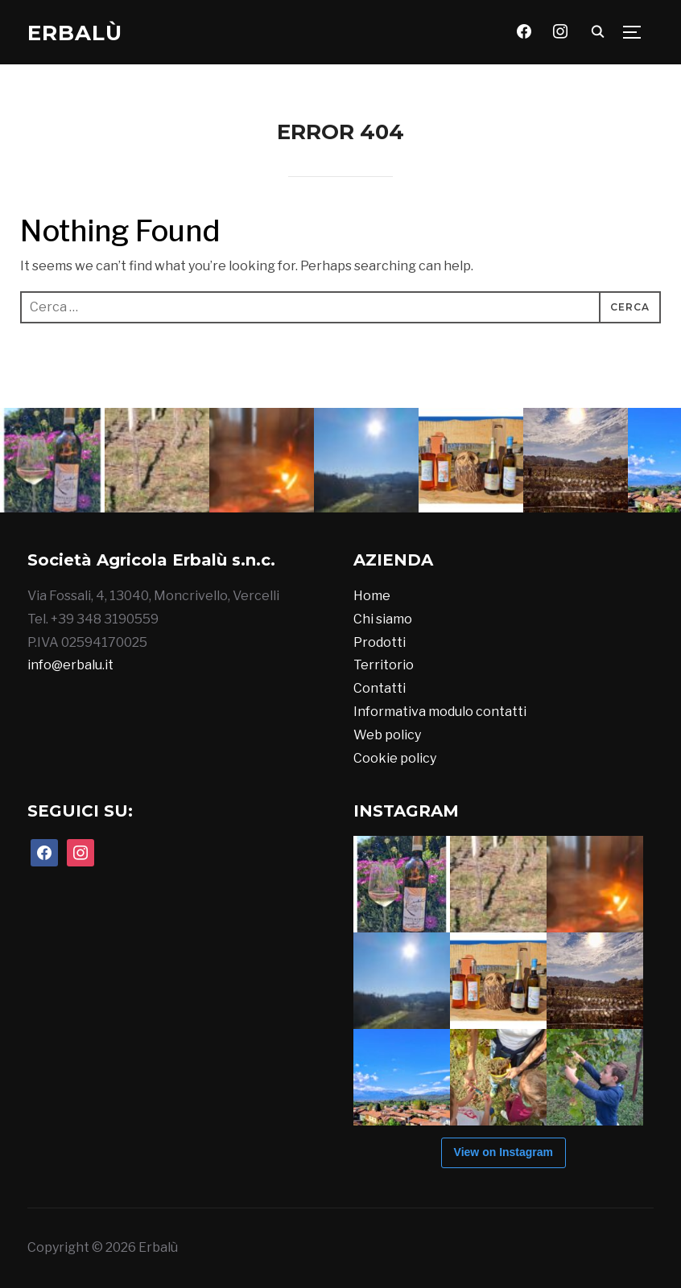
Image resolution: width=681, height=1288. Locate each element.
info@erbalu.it (70, 665)
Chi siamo (382, 619)
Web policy (387, 735)
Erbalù (74, 33)
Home (371, 595)
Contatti (379, 688)
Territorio (383, 665)
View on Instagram (503, 1152)
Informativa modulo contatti (439, 711)
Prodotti (379, 642)
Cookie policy (394, 758)
